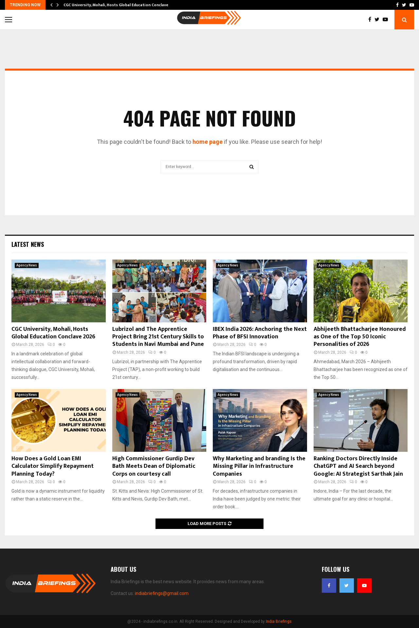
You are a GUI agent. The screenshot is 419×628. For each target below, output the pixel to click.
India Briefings (279, 621)
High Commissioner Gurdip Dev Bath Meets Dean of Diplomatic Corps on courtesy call (153, 466)
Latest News (27, 244)
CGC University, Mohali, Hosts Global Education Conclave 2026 (53, 333)
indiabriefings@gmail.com (162, 593)
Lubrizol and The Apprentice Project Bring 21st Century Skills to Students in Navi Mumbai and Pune (158, 336)
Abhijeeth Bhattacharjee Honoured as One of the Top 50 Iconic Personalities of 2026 (360, 336)
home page (207, 141)
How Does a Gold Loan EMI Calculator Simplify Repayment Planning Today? (52, 466)
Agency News (26, 265)
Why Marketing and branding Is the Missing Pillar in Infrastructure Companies (259, 466)
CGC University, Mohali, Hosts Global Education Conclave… (118, 5)
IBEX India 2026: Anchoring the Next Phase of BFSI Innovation (260, 333)
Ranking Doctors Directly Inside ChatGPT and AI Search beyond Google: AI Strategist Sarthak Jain (358, 466)
